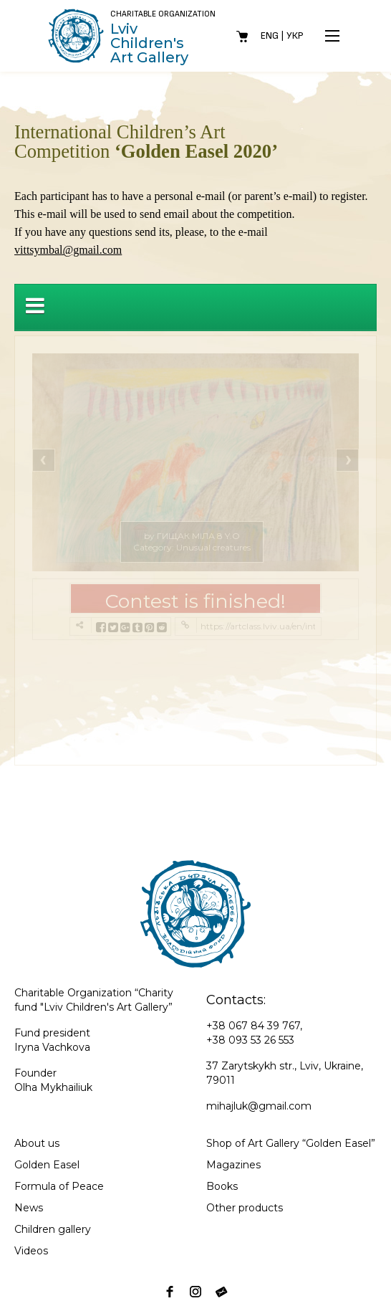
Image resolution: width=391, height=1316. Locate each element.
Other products (244, 1207)
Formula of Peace (59, 1186)
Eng (270, 35)
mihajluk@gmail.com (259, 1106)
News (28, 1207)
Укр (295, 35)
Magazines (233, 1164)
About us (36, 1143)
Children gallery (52, 1229)
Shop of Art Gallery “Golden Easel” (290, 1143)
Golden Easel (46, 1164)
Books (222, 1186)
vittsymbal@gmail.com (68, 250)
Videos (31, 1250)
